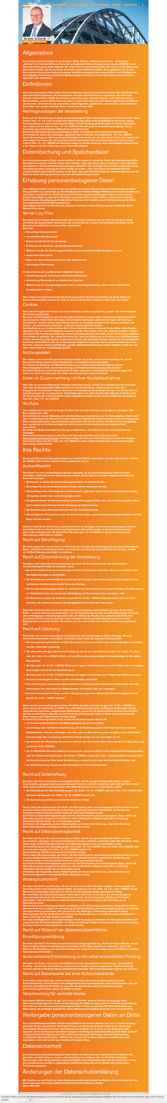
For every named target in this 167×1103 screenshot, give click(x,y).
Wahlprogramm (79, 4)
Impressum (130, 4)
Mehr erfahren (17, 1099)
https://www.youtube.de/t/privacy (41, 438)
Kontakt (116, 4)
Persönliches (60, 4)
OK (30, 1100)
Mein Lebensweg (100, 4)
